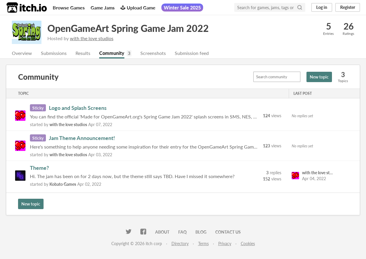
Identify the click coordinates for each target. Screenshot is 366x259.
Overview (22, 53)
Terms (203, 243)
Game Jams (103, 7)
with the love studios (91, 38)
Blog (200, 231)
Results (83, 53)
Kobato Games (62, 184)
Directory (180, 243)
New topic (319, 76)
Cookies (248, 243)
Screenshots (153, 53)
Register (347, 7)
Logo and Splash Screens (78, 108)
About (162, 231)
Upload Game (138, 7)
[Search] (299, 7)
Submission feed (192, 53)
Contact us (228, 231)
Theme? (39, 167)
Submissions (54, 53)
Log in (321, 7)
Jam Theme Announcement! (82, 138)
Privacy (224, 243)
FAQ (182, 231)
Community (111, 53)
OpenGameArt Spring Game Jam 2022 (128, 28)
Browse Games (69, 7)
